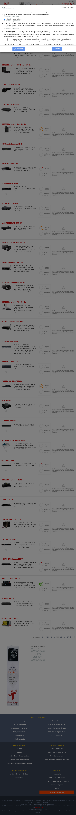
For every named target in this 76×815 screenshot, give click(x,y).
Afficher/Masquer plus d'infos (12, 21)
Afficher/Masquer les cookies (11, 16)
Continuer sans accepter (67, 7)
